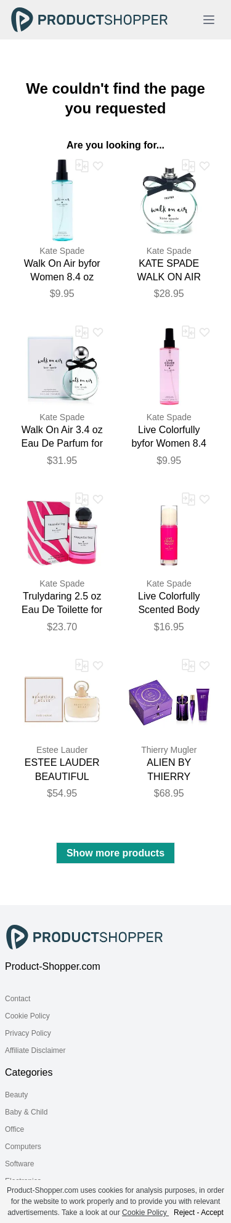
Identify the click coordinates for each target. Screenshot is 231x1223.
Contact (17, 998)
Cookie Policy (27, 1016)
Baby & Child (26, 1112)
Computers (23, 1146)
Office (14, 1129)
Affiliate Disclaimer (35, 1050)
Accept (212, 1212)
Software (19, 1164)
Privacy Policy (28, 1033)
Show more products (115, 853)
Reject (184, 1212)
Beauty (16, 1095)
